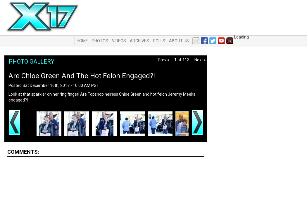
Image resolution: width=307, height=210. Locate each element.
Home (82, 40)
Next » (200, 59)
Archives (139, 40)
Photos (100, 40)
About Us (179, 40)
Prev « (163, 59)
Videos (119, 40)
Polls (159, 40)
